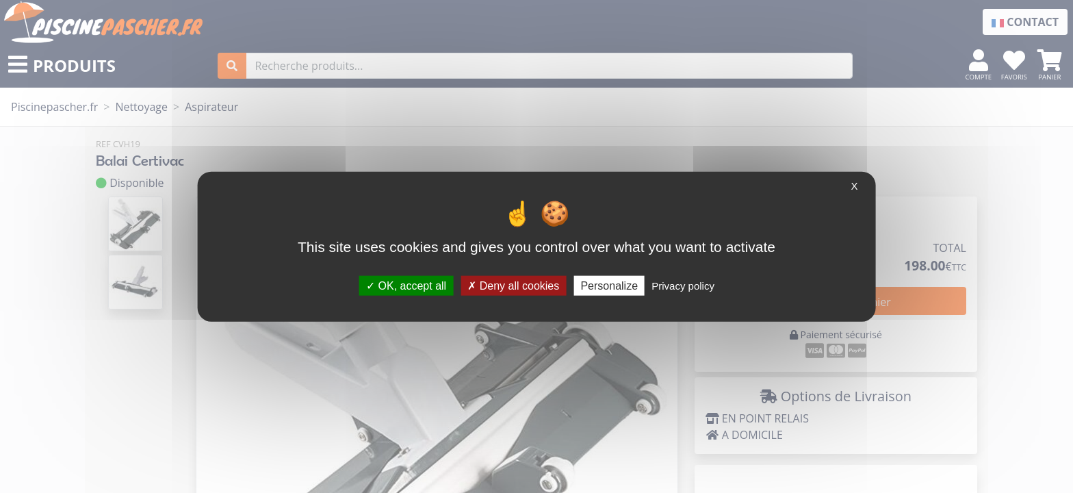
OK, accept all (406, 285)
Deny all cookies (513, 285)
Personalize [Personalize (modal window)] (609, 285)
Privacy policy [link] (682, 285)
